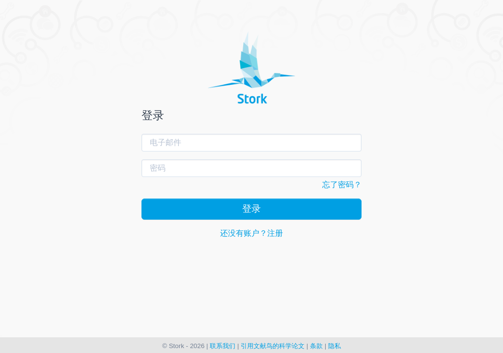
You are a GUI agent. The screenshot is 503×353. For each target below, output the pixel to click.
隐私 (334, 346)
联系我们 (222, 346)
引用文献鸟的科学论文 (273, 346)
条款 (316, 346)
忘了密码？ (342, 184)
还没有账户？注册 (251, 233)
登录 (251, 208)
